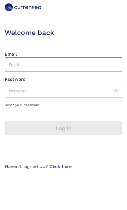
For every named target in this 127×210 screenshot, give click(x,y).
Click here (60, 166)
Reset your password (22, 105)
